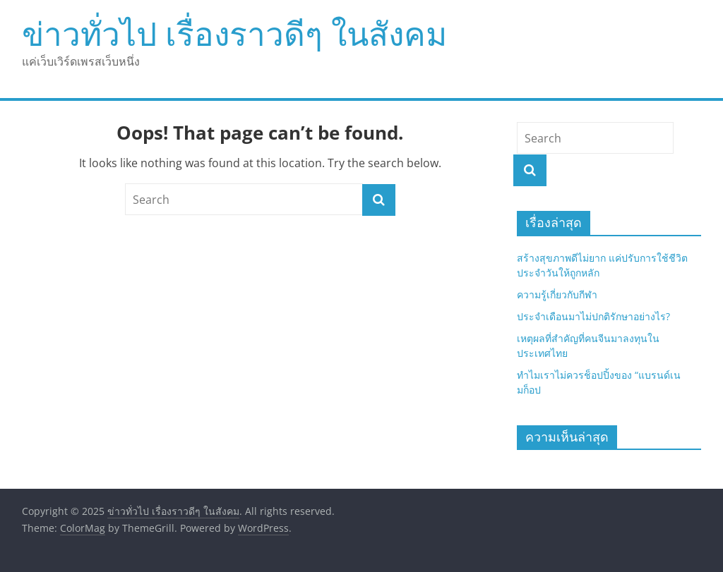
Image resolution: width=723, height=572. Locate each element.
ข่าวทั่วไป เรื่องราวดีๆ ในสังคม (234, 33)
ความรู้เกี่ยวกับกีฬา (558, 294)
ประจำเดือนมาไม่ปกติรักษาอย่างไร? (593, 316)
